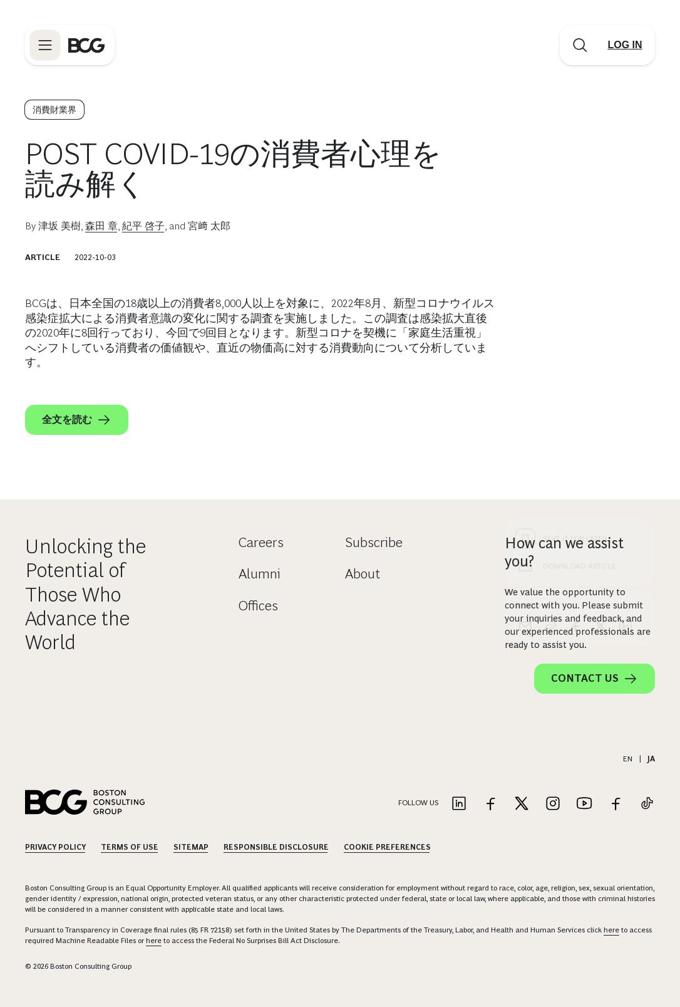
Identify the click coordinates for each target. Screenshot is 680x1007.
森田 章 (101, 226)
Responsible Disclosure (276, 847)
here (611, 930)
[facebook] (575, 399)
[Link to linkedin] (459, 804)
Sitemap (191, 847)
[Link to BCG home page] (86, 45)
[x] (600, 399)
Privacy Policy (55, 847)
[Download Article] (580, 339)
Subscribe (374, 542)
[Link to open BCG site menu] (45, 45)
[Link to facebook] (490, 804)
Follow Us (418, 802)
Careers (261, 542)
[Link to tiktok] (647, 804)
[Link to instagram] (553, 804)
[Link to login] (625, 45)
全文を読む (76, 419)
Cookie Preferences (387, 847)
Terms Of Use (129, 847)
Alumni (260, 574)
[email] (525, 399)
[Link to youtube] (584, 804)
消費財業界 (54, 110)
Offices (258, 605)
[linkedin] (626, 399)
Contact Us (594, 678)
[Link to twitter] (521, 804)
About (362, 574)
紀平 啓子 (143, 226)
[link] (550, 399)
